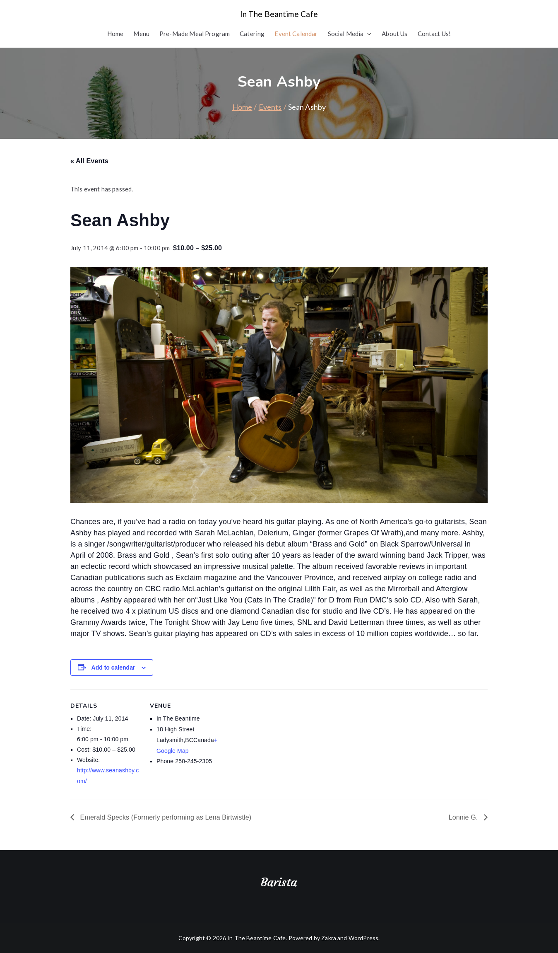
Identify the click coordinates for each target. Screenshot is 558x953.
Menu (141, 33)
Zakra (328, 937)
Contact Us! (434, 33)
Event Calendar (295, 33)
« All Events (89, 160)
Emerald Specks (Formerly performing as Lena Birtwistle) (164, 817)
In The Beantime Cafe (279, 14)
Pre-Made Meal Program (194, 33)
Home (115, 33)
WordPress (363, 937)
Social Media (350, 33)
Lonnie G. (464, 817)
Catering (252, 33)
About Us (394, 33)
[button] (367, 33)
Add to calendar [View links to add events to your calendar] (113, 667)
